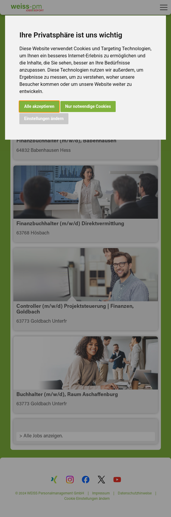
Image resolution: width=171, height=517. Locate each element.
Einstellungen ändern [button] (44, 118)
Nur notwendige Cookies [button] (88, 106)
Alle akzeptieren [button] (39, 106)
